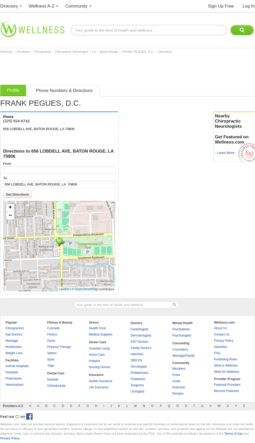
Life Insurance (98, 387)
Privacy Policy (223, 340)
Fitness (52, 334)
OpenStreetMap (86, 289)
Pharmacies (13, 378)
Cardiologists (139, 329)
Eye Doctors (13, 334)
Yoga (50, 365)
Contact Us (221, 334)
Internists (137, 354)
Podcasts (178, 387)
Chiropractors (14, 328)
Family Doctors (141, 348)
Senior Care (97, 342)
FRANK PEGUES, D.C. (138, 52)
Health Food (97, 328)
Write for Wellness (226, 372)
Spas (50, 359)
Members (178, 368)
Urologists (137, 391)
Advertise (220, 347)
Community (76, 6)
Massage (11, 340)
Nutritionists (13, 347)
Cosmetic (53, 328)
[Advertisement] (94, 68)
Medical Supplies (100, 334)
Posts (176, 375)
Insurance (96, 375)
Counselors (180, 349)
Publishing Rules (225, 359)
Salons (52, 353)
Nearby (234, 121)
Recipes (177, 393)
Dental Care (56, 373)
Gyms (51, 340)
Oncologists (139, 366)
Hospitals (11, 372)
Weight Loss (14, 353)
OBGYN (136, 360)
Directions (165, 52)
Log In (249, 6)
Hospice (94, 361)
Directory (9, 6)
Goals (176, 381)
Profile (13, 90)
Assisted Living (99, 348)
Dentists (52, 379)
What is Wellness (226, 365)
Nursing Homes (99, 367)
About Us (220, 328)
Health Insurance (100, 381)
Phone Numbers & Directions (64, 90)
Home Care (97, 354)
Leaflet (64, 289)
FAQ (217, 353)
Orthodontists (56, 386)
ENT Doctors (139, 342)
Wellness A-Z (42, 6)
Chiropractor (43, 52)
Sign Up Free (221, 6)
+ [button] (10, 208)
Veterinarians (14, 385)
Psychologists (181, 335)
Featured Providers (227, 385)
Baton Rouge (109, 52)
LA (94, 52)
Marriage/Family (183, 356)
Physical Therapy (59, 347)
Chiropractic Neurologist (72, 52)
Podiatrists (138, 379)
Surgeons (137, 385)
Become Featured (226, 391)
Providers (24, 52)
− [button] (10, 216)
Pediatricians (139, 373)
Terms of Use (233, 433)
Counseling (180, 343)
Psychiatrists (181, 329)
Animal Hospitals (17, 366)
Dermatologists (141, 335)
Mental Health (182, 323)
